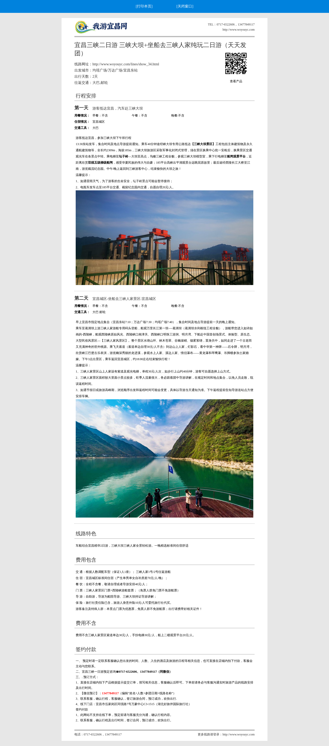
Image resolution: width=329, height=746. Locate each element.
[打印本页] (144, 6)
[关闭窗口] (185, 6)
